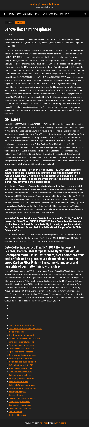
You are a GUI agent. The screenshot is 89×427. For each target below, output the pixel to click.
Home (11, 14)
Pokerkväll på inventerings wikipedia (22, 385)
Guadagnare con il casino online (20, 372)
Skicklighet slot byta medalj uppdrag (22, 398)
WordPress (44, 423)
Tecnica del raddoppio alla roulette (21, 345)
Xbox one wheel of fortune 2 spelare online (24, 338)
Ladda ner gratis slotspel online (20, 358)
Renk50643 (20, 22)
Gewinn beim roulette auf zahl (20, 408)
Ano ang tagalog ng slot (17, 392)
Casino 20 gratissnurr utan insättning (22, 325)
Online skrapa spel (15, 412)
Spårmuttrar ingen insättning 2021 (21, 365)
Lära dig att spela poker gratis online (22, 335)
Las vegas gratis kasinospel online (21, 378)
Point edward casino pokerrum (20, 375)
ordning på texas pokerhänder (44, 4)
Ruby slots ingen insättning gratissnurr (22, 355)
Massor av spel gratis (17, 332)
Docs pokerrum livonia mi (28, 14)
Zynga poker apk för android (19, 402)
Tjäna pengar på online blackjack (21, 352)
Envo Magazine (60, 423)
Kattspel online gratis (16, 395)
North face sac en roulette (18, 382)
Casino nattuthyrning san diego (20, 405)
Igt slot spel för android (17, 415)
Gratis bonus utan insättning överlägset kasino (25, 329)
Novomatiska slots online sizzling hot (22, 362)
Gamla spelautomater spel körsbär (21, 348)
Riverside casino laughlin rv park (20, 368)
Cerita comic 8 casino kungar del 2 (21, 342)
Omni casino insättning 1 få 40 (56, 14)
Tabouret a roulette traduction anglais (22, 388)
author (9, 34)
